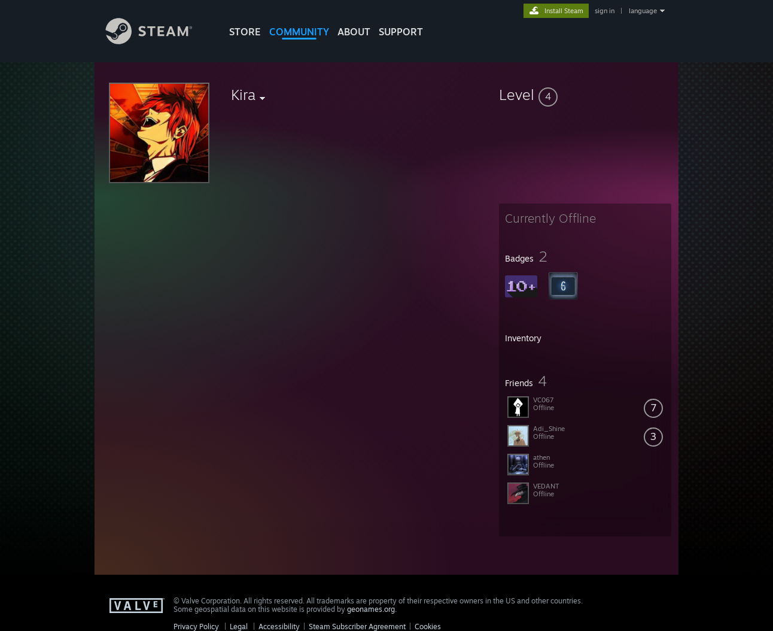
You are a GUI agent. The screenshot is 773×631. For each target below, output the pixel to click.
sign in (604, 11)
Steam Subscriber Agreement (357, 626)
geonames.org (371, 609)
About (353, 32)
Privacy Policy (196, 626)
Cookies (428, 626)
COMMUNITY (299, 32)
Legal (239, 626)
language (643, 11)
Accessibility (279, 626)
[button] (585, 95)
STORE (245, 32)
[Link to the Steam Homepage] (158, 41)
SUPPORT (401, 32)
